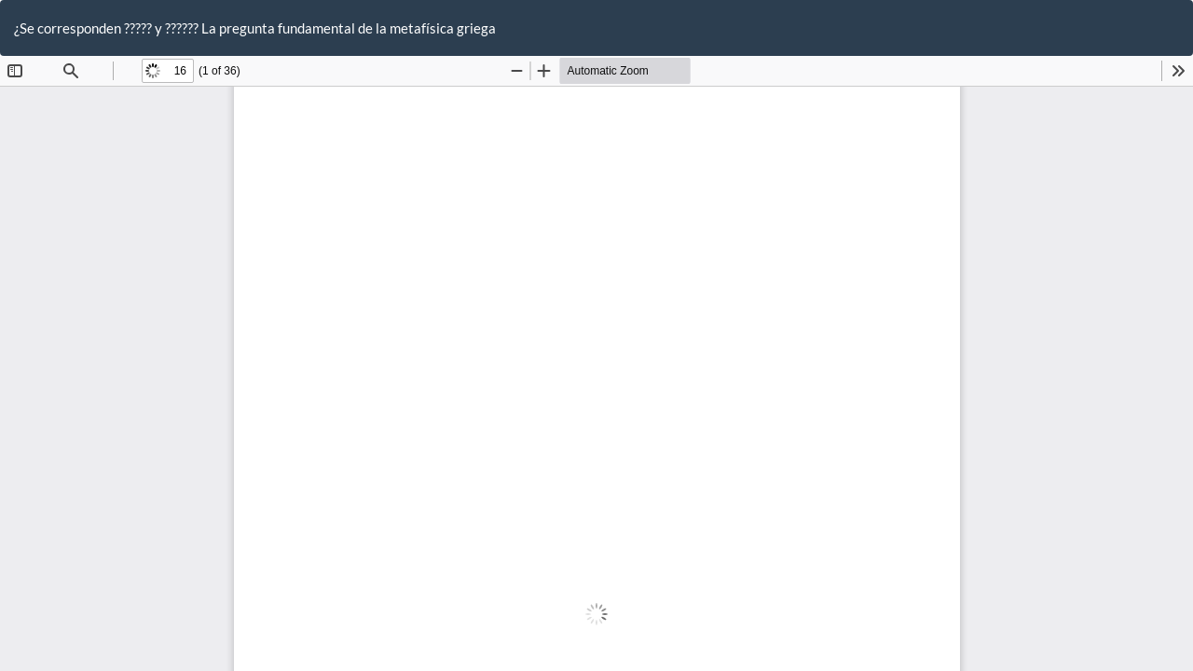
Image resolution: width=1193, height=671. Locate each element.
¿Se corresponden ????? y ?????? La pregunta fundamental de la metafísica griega (255, 28)
